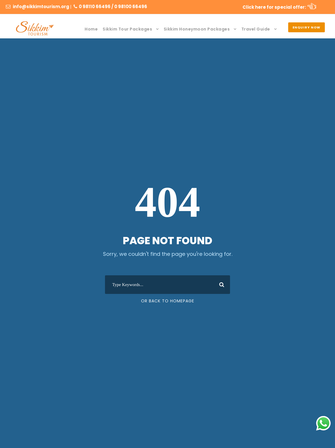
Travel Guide (255, 29)
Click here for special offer (274, 7)
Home (91, 29)
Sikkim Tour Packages (127, 29)
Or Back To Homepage (167, 301)
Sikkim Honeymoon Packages (197, 29)
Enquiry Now (306, 27)
